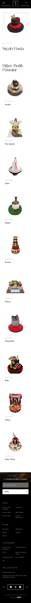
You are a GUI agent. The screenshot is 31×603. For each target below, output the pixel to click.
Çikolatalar (19, 507)
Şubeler (4, 532)
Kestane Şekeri (6, 512)
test (3, 560)
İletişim (4, 535)
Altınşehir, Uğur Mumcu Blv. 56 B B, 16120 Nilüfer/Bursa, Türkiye (14, 576)
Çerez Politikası (20, 557)
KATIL (16, 491)
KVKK (4, 552)
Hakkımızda (19, 529)
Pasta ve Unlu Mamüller (6, 508)
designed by (15, 597)
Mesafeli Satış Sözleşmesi (6, 548)
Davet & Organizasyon (19, 516)
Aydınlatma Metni (7, 557)
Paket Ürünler (6, 516)
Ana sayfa (5, 529)
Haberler (18, 532)
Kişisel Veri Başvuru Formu (21, 553)
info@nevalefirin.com (8, 572)
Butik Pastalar (19, 512)
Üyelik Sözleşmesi (21, 547)
